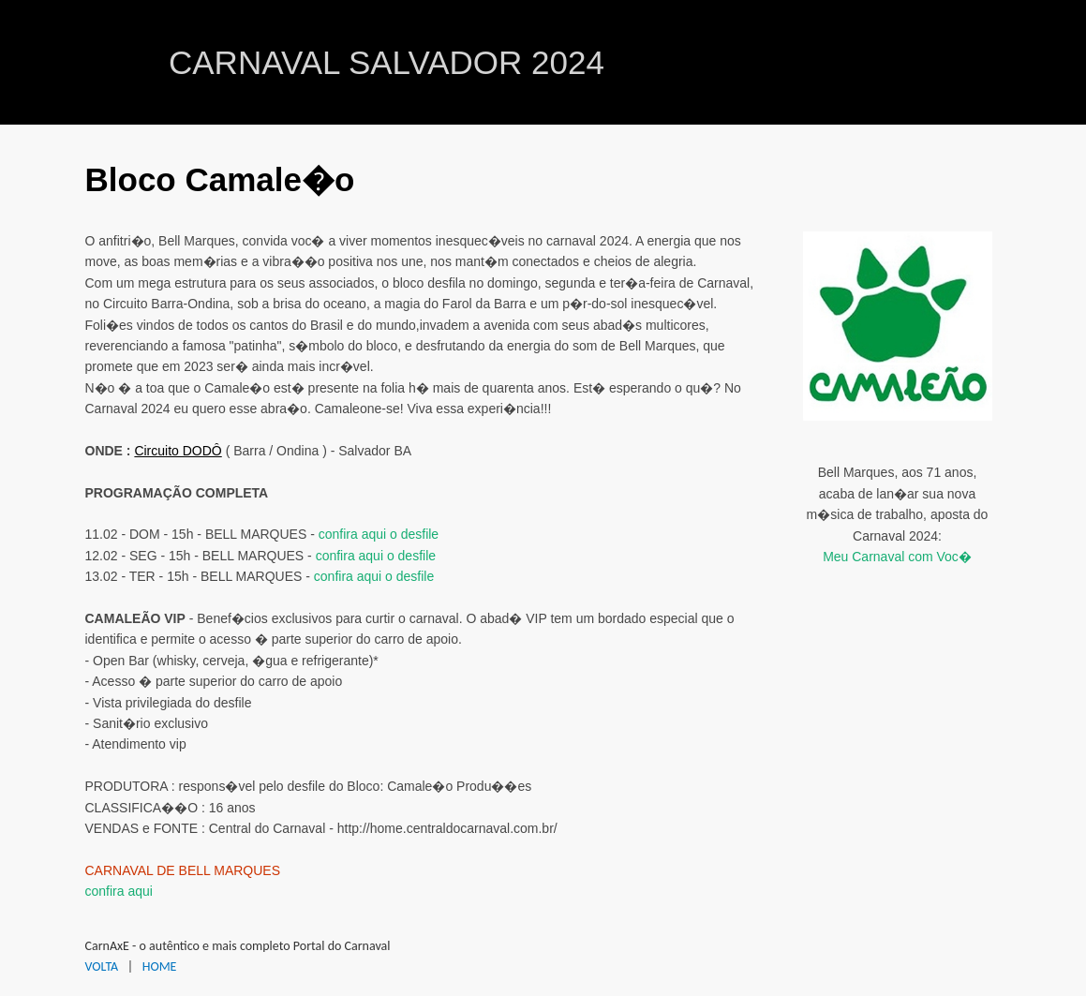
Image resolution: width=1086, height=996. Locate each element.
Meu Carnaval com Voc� (897, 556)
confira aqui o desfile (379, 534)
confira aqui (119, 891)
